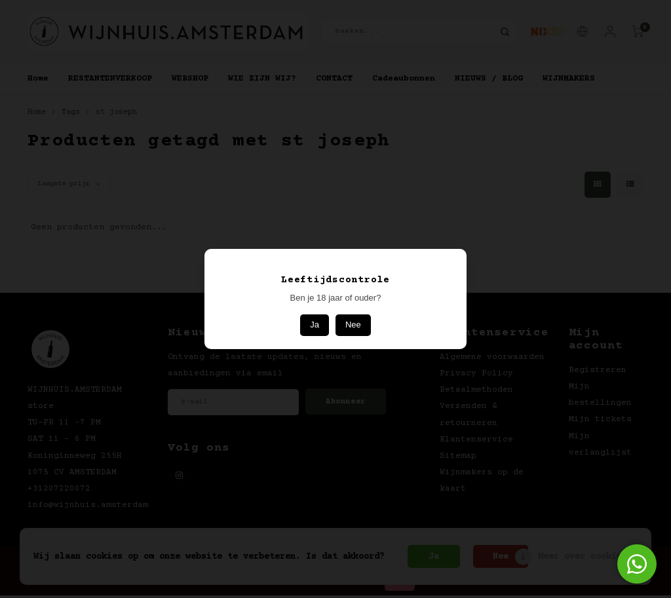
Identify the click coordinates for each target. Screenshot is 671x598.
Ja (314, 324)
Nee (353, 324)
